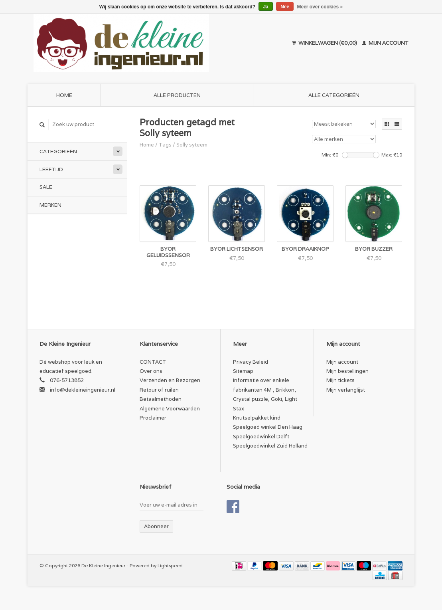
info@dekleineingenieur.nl (82, 389)
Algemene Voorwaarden (170, 408)
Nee (284, 7)
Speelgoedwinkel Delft (261, 436)
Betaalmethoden (161, 399)
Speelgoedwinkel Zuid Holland (270, 445)
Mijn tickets (340, 380)
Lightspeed (170, 565)
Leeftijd (51, 169)
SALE (45, 187)
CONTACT (153, 361)
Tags (165, 144)
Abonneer (156, 526)
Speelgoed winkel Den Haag (267, 427)
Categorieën (58, 151)
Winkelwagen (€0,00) (325, 43)
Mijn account (385, 43)
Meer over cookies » (320, 7)
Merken (50, 205)
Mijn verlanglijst (345, 389)
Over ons (151, 371)
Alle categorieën (333, 95)
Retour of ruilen (159, 389)
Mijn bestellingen (347, 371)
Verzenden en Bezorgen (170, 380)
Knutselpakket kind (256, 417)
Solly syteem (191, 144)
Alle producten (177, 95)
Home (64, 95)
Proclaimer (153, 417)
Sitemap (243, 371)
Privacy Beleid (250, 361)
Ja (265, 7)
